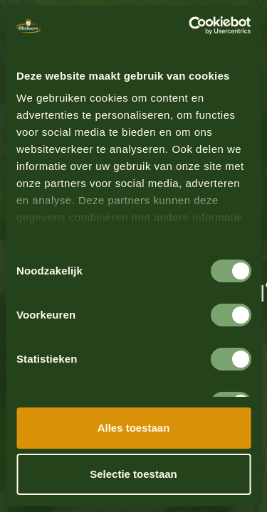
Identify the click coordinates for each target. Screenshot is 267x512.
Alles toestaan (134, 428)
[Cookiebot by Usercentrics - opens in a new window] (190, 25)
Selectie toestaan (133, 474)
